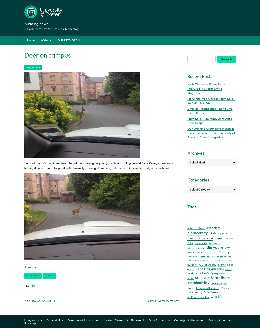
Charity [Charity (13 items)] (219, 238)
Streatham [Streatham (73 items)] (220, 277)
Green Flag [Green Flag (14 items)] (205, 256)
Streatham (30, 267)
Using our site (33, 320)
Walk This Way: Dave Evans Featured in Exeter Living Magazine (206, 88)
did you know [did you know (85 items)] (218, 247)
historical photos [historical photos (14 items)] (221, 256)
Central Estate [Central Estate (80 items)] (200, 238)
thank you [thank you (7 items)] (190, 288)
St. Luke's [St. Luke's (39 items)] (202, 278)
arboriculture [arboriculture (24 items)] (196, 228)
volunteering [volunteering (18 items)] (195, 292)
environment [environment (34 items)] (196, 252)
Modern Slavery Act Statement (124, 320)
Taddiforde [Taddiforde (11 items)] (216, 283)
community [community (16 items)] (201, 243)
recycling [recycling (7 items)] (190, 269)
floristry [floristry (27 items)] (224, 252)
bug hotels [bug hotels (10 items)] (222, 233)
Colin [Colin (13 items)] (190, 243)
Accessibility (55, 320)
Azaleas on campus (39, 301)
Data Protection (159, 320)
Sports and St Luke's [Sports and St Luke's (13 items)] (198, 273)
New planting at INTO (163, 301)
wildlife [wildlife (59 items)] (217, 296)
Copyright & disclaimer (189, 320)
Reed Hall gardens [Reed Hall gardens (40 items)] (210, 269)
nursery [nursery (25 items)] (192, 264)
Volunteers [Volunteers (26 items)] (211, 292)
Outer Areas (33, 275)
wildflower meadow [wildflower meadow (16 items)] (198, 297)
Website (46, 40)
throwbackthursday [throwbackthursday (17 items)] (207, 288)
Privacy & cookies (220, 320)
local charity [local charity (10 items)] (228, 261)
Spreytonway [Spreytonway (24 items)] (219, 273)
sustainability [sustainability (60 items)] (198, 282)
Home (31, 40)
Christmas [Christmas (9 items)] (229, 239)
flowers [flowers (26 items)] (192, 256)
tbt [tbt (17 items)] (225, 283)
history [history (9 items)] (190, 261)
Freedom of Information (83, 320)
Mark (32, 285)
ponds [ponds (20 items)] (231, 264)
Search (226, 59)
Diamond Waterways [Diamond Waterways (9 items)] (196, 248)
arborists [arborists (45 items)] (213, 228)
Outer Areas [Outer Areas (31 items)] (207, 264)
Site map (30, 323)
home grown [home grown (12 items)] (201, 260)
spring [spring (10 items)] (190, 278)
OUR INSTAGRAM (68, 40)
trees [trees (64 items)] (224, 287)
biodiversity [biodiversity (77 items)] (197, 232)
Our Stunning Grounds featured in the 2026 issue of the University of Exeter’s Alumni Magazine (211, 133)
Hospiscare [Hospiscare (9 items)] (215, 261)
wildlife (49, 275)
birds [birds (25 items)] (213, 233)
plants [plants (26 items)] (222, 264)
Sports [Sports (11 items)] (228, 269)
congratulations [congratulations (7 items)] (214, 243)
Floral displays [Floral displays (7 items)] (212, 253)
